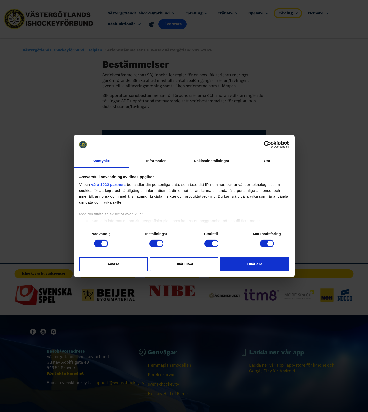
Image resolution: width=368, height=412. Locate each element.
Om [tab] (267, 161)
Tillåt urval (184, 264)
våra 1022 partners (108, 184)
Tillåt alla (254, 264)
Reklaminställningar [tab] (211, 161)
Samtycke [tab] (101, 161)
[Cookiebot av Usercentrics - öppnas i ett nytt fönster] (267, 144)
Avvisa (113, 264)
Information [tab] (156, 161)
